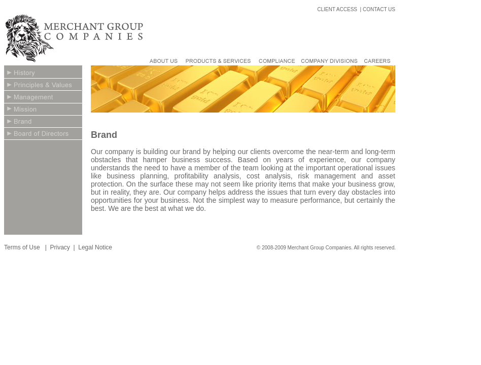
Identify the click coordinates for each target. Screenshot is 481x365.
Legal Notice (95, 247)
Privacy (60, 247)
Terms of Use (23, 247)
